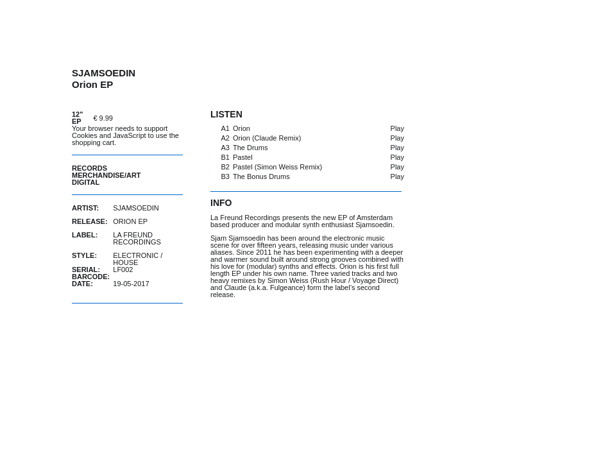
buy (151, 117)
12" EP (77, 117)
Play (397, 128)
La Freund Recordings (137, 238)
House (125, 262)
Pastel (243, 157)
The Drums (250, 147)
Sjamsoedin (136, 208)
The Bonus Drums (261, 176)
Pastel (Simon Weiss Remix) (277, 167)
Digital (85, 182)
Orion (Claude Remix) (267, 138)
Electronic (135, 255)
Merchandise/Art (106, 175)
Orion (241, 128)
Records (89, 168)
